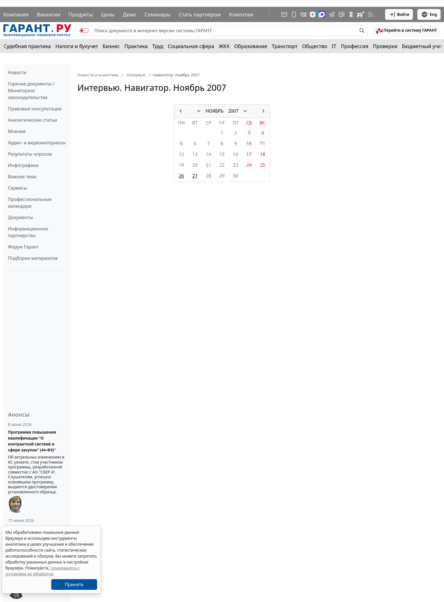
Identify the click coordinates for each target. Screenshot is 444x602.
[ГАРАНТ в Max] (322, 14)
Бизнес (111, 46)
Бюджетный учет (422, 46)
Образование (250, 46)
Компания (16, 14)
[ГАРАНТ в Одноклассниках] (351, 14)
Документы (20, 217)
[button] (406, 30)
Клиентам (241, 14)
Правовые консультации (34, 109)
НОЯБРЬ (215, 111)
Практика (136, 46)
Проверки (385, 46)
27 (194, 176)
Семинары (157, 14)
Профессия (354, 46)
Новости (17, 72)
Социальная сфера (191, 46)
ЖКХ (224, 46)
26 (181, 176)
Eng (429, 14)
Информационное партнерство (28, 232)
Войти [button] (399, 14)
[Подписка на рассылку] (284, 14)
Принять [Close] (74, 584)
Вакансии (48, 14)
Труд (157, 46)
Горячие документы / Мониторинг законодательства (31, 90)
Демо (129, 14)
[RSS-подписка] (370, 14)
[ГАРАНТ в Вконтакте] (303, 14)
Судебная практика (27, 46)
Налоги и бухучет (77, 46)
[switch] (84, 30)
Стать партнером (200, 14)
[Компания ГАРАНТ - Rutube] (360, 14)
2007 (233, 111)
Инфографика (23, 165)
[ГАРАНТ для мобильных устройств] (294, 14)
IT (334, 46)
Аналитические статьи (32, 120)
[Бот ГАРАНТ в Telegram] (341, 14)
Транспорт (285, 46)
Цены (108, 14)
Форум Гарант (23, 247)
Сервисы (17, 188)
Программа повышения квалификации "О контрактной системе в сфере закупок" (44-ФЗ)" (32, 441)
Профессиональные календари (30, 202)
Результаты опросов (30, 154)
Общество (314, 46)
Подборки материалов (33, 258)
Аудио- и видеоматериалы (37, 143)
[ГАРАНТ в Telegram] (331, 14)
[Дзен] (312, 14)
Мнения (16, 131)
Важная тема (22, 176)
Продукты (81, 14)
